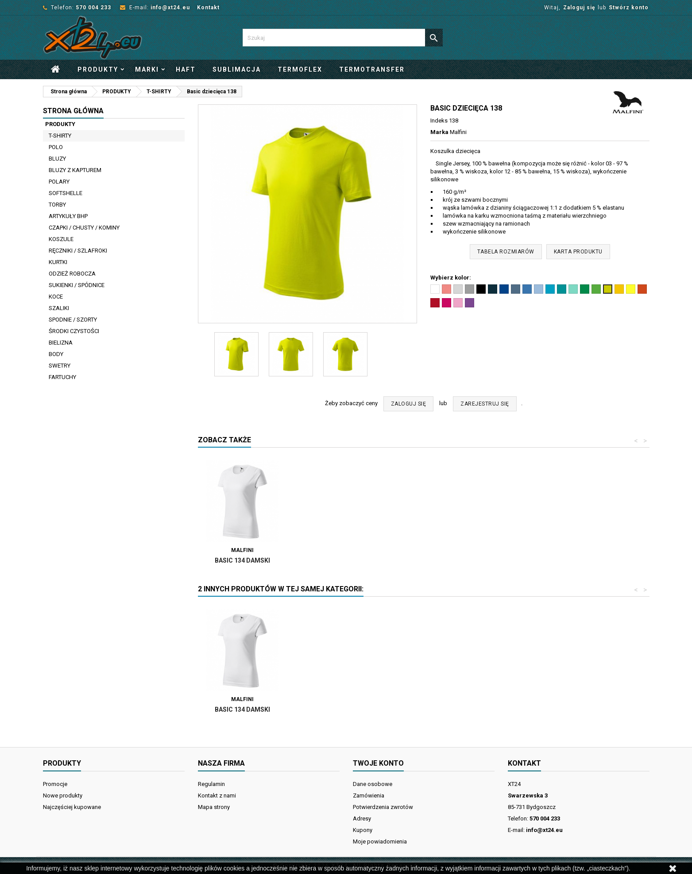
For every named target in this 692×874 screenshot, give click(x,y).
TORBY (57, 204)
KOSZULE (61, 239)
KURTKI (58, 262)
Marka (439, 132)
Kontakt (208, 7)
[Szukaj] (343, 37)
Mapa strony (214, 807)
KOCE (56, 296)
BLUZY (57, 158)
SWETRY (59, 365)
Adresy (362, 818)
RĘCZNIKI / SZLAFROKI (78, 250)
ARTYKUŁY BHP (68, 216)
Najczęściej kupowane (72, 807)
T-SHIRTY (60, 135)
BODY (56, 354)
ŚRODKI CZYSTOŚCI (74, 331)
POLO (56, 147)
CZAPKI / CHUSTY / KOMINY (84, 227)
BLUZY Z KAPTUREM (75, 170)
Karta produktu (578, 252)
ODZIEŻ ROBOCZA (72, 273)
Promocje (55, 784)
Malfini (458, 132)
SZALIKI (59, 308)
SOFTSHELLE (65, 193)
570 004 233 (93, 7)
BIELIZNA (61, 342)
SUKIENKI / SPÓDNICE (76, 285)
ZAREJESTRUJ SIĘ (484, 404)
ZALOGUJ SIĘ (408, 404)
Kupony (362, 830)
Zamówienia (368, 795)
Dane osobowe (372, 784)
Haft (186, 69)
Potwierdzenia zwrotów (383, 807)
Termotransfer (372, 69)
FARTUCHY (62, 377)
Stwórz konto (629, 7)
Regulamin (211, 784)
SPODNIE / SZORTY (73, 319)
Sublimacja (237, 69)
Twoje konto (378, 763)
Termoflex (300, 69)
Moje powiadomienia (380, 841)
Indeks (439, 120)
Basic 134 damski (340, 560)
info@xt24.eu (170, 7)
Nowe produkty (62, 795)
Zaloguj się (579, 7)
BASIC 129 (243, 560)
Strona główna (73, 111)
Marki (147, 69)
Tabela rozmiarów (505, 252)
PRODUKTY (97, 69)
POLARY (59, 181)
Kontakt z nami (217, 795)
